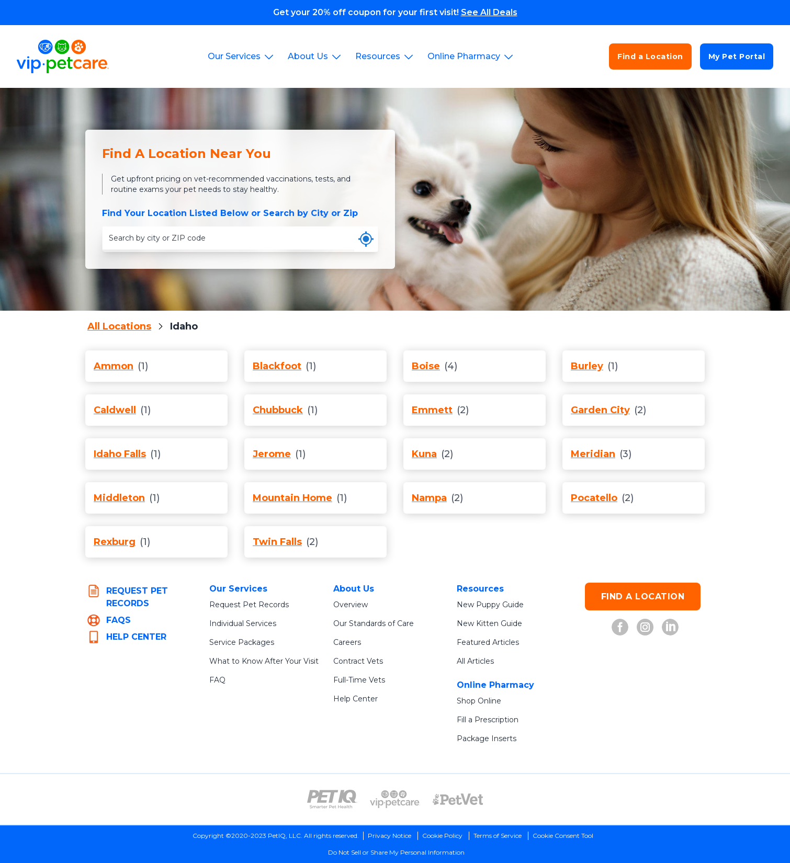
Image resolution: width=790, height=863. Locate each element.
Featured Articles (488, 642)
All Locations (119, 326)
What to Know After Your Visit (264, 661)
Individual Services (242, 623)
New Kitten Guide (489, 623)
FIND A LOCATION (643, 596)
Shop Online (479, 701)
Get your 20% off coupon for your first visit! (395, 12)
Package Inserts (486, 738)
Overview (350, 604)
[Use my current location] (366, 239)
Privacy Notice (389, 835)
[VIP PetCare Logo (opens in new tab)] (395, 799)
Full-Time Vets (359, 680)
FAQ (217, 680)
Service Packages (241, 642)
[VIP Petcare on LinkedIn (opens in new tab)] (670, 627)
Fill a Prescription (487, 719)
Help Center (355, 698)
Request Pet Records (249, 604)
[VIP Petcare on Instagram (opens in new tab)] (645, 627)
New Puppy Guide (490, 604)
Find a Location (650, 56)
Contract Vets (358, 661)
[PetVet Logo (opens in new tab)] (458, 799)
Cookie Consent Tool (563, 835)
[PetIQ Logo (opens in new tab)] (332, 799)
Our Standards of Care (373, 623)
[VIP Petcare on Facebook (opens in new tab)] (620, 627)
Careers (347, 642)
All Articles (475, 661)
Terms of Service (497, 835)
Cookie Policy (442, 835)
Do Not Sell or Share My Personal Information (396, 852)
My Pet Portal (736, 56)
